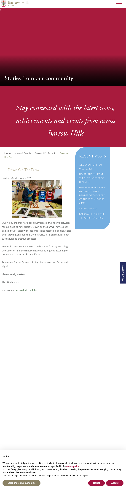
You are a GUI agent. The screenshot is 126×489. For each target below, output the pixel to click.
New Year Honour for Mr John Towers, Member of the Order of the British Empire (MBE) (92, 195)
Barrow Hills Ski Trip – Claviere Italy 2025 (91, 216)
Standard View (27, 437)
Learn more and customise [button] (21, 483)
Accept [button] (114, 483)
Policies (9, 350)
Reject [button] (96, 483)
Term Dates (11, 346)
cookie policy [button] (72, 466)
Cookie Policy (13, 367)
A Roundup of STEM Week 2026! (90, 166)
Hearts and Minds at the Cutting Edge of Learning (91, 178)
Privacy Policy (13, 372)
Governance (12, 359)
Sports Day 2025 (88, 208)
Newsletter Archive (16, 363)
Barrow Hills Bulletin (26, 290)
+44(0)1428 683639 (17, 429)
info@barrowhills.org (17, 433)
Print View (11, 437)
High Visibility (45, 437)
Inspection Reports (16, 355)
